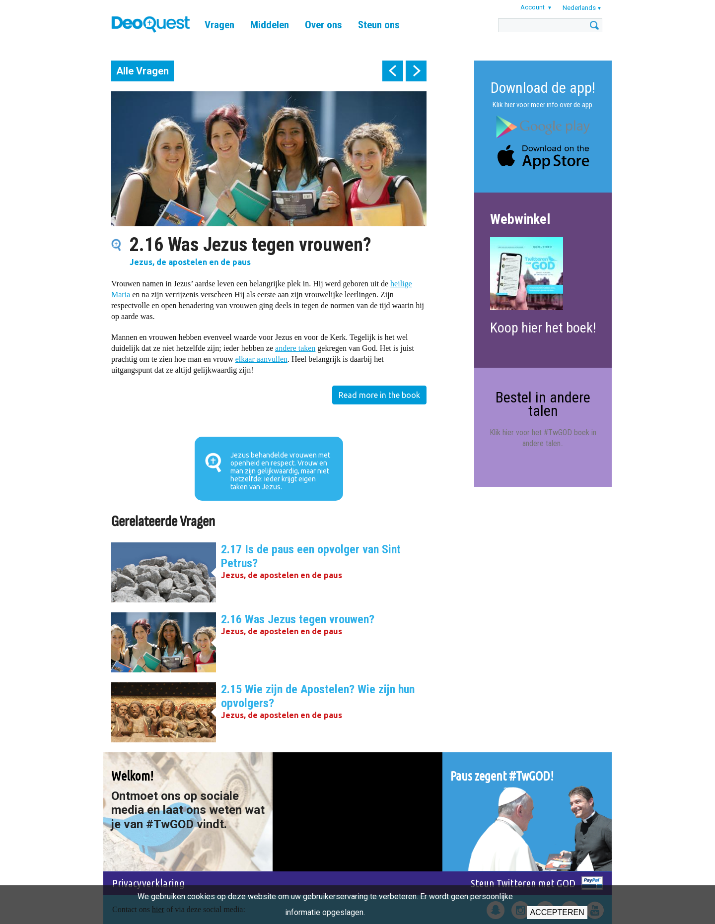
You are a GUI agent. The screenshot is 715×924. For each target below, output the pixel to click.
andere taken (295, 348)
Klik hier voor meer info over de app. (543, 104)
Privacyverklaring (148, 883)
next (416, 71)
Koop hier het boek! (543, 328)
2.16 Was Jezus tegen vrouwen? (297, 619)
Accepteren (557, 912)
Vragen (219, 25)
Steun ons (379, 25)
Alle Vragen (142, 71)
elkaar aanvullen (261, 359)
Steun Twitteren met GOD (523, 883)
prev (392, 71)
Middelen (269, 25)
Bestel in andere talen (543, 404)
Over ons (323, 25)
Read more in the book (379, 395)
